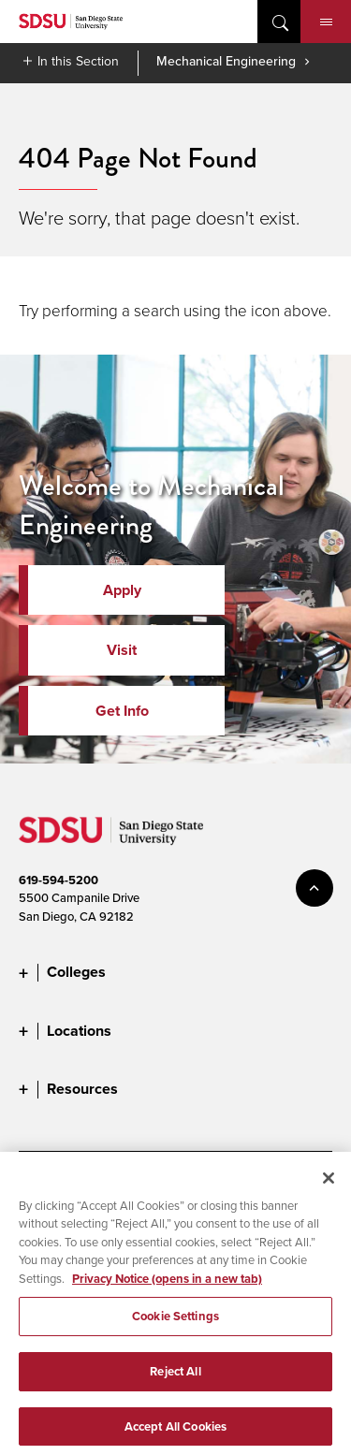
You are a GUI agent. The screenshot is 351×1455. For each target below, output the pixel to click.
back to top (314, 888)
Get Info (122, 710)
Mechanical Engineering (226, 60)
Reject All (175, 1378)
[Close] (328, 1184)
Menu (326, 22)
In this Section (78, 60)
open (278, 21)
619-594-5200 (58, 880)
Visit (122, 650)
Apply (122, 590)
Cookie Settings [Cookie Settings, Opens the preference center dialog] (175, 1322)
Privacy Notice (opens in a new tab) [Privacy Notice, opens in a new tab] (167, 1285)
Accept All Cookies (175, 1433)
